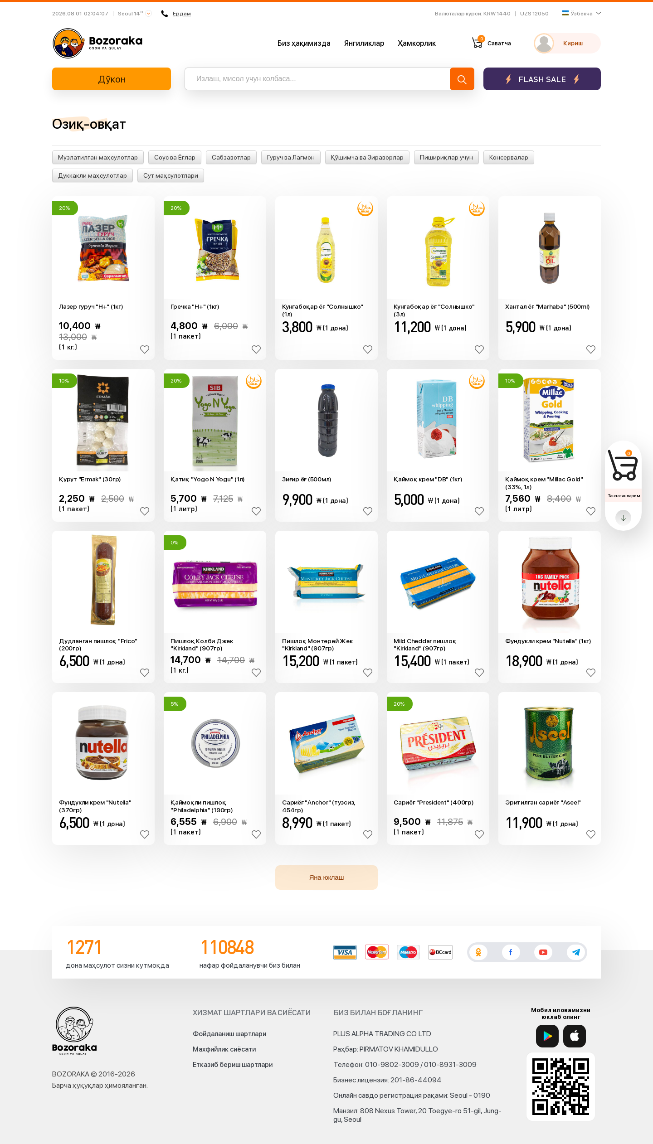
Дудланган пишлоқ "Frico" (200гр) (98, 644)
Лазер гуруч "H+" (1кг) (91, 306)
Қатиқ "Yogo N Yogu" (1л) (208, 479)
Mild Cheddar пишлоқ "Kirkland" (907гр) (425, 644)
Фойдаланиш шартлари (229, 1034)
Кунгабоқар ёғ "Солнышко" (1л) (322, 310)
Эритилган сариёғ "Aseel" (543, 802)
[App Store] (574, 1036)
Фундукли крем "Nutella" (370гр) (95, 806)
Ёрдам (176, 13)
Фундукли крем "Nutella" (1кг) (548, 641)
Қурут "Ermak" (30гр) (90, 479)
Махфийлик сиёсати (224, 1049)
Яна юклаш (326, 877)
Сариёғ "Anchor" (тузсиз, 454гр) (318, 806)
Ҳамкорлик (417, 43)
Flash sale (542, 79)
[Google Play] (547, 1036)
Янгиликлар (364, 43)
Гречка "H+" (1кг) (195, 306)
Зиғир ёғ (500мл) (306, 479)
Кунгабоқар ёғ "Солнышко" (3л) (434, 310)
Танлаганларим (624, 495)
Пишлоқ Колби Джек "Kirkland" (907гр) (202, 644)
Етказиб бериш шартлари (233, 1065)
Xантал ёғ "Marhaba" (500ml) (547, 306)
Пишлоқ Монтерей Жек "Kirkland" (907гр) (317, 644)
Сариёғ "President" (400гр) (434, 802)
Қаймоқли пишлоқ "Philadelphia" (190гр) (202, 806)
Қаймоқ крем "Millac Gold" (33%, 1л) (544, 482)
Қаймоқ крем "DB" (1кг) (428, 479)
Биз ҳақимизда (304, 43)
